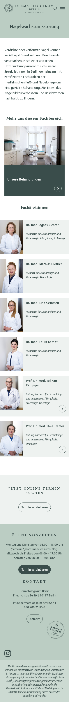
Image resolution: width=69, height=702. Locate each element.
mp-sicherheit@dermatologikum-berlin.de (34, 684)
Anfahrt (35, 619)
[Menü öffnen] (62, 8)
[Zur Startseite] (8, 9)
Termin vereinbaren (35, 507)
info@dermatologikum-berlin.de (33, 603)
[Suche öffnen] (55, 8)
